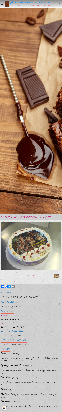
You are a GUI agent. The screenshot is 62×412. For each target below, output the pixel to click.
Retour (31, 276)
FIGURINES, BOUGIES (11, 306)
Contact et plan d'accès (13, 335)
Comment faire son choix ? (15, 345)
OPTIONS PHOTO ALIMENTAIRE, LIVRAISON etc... (22, 297)
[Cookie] (4, 408)
